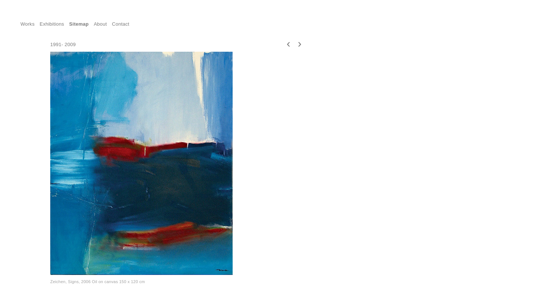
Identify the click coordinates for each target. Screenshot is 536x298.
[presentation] (288, 43)
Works (27, 24)
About (100, 24)
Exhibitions (52, 24)
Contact (121, 24)
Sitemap (79, 24)
